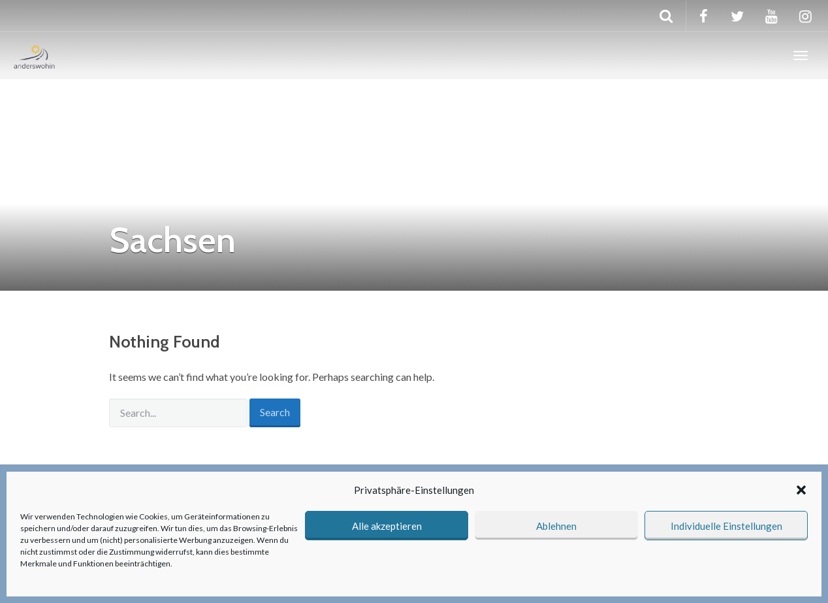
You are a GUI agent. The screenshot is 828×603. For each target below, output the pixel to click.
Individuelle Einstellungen (726, 526)
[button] (801, 490)
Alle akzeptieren (387, 526)
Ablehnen (556, 526)
